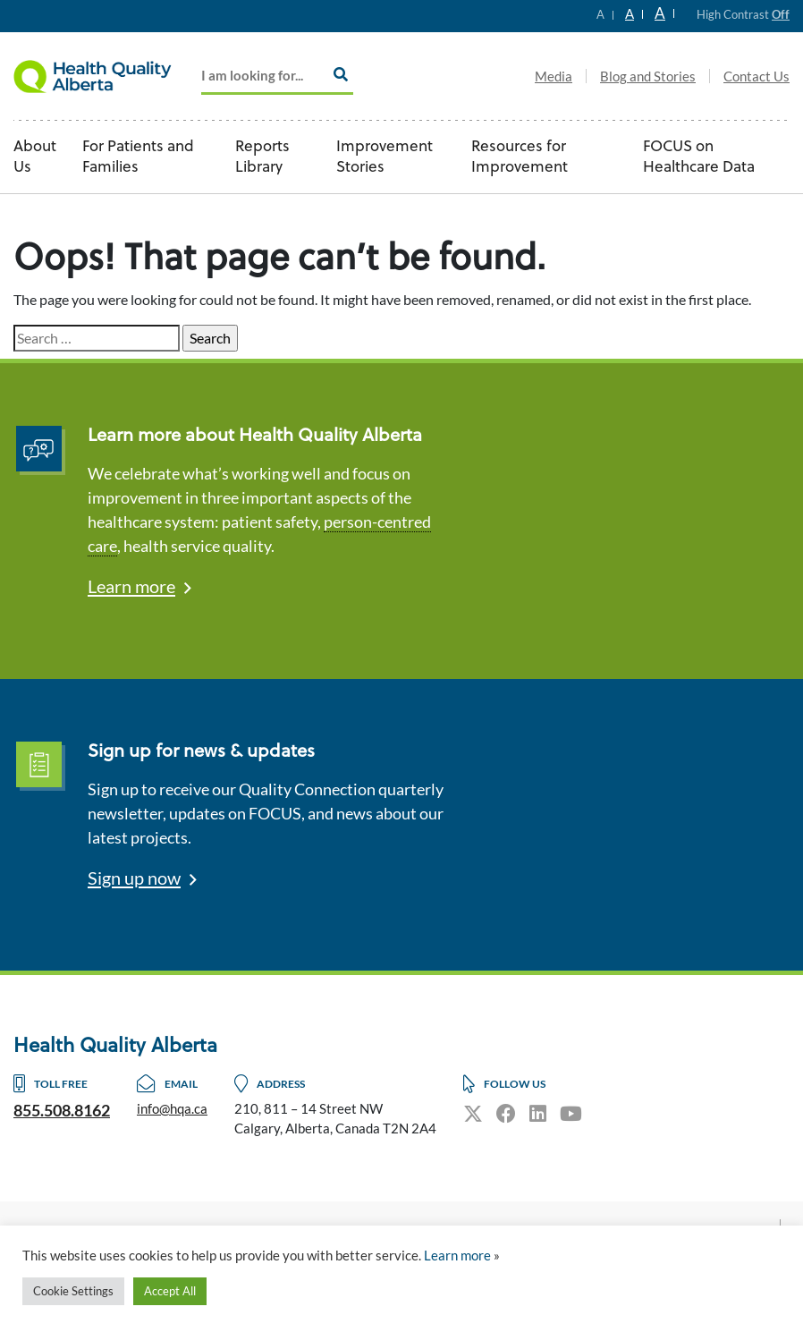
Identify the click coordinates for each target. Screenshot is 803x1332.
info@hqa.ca (172, 1108)
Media (553, 76)
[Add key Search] (277, 76)
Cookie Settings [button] (73, 1291)
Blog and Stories (648, 76)
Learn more (131, 586)
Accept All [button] (170, 1291)
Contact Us (756, 76)
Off (781, 14)
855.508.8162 (61, 1110)
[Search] (340, 74)
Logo (102, 76)
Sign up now (134, 877)
